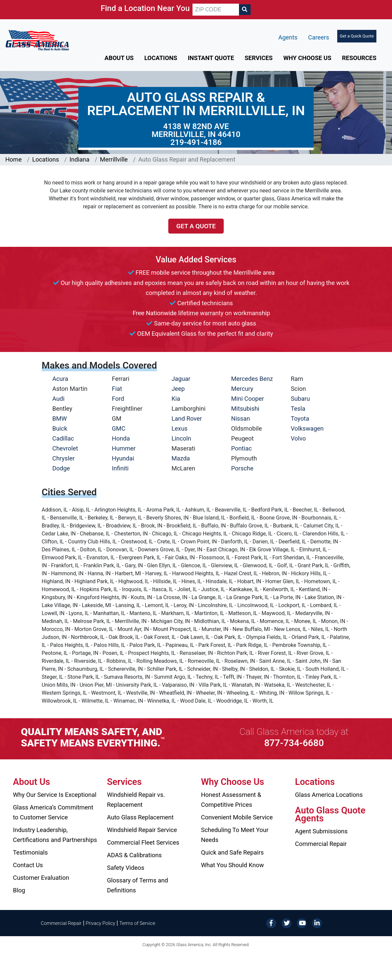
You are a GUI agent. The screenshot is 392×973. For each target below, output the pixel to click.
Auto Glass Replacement (140, 817)
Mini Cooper (247, 398)
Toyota (300, 418)
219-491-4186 (196, 142)
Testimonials (30, 852)
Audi (58, 398)
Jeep (178, 388)
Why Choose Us (307, 57)
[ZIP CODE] (216, 10)
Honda (121, 438)
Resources (359, 57)
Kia (176, 398)
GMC (118, 428)
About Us (119, 57)
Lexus (180, 428)
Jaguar (181, 378)
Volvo (298, 438)
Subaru (300, 398)
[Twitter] (286, 922)
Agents (288, 37)
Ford (118, 398)
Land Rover (187, 418)
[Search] (245, 9)
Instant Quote (211, 57)
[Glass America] (37, 39)
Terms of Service (137, 923)
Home (13, 159)
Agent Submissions (321, 831)
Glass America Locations (329, 794)
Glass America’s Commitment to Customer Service (53, 812)
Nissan (240, 418)
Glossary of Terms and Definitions (137, 885)
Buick (59, 428)
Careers (318, 37)
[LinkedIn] (317, 922)
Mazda (181, 458)
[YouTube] (302, 922)
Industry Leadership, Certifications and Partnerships (55, 834)
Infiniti (120, 468)
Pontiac (241, 448)
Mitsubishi (245, 408)
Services (259, 57)
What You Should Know (232, 865)
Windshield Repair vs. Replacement (136, 799)
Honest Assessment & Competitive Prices (231, 799)
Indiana (79, 159)
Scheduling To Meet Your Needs (235, 834)
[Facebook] (271, 922)
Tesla (298, 408)
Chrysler (63, 458)
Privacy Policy (100, 923)
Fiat (117, 388)
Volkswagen (307, 428)
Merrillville (114, 159)
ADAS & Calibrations (134, 855)
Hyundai (123, 458)
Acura (60, 378)
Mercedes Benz (252, 378)
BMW (59, 418)
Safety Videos (125, 867)
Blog (19, 890)
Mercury (242, 388)
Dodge (61, 468)
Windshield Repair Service (142, 829)
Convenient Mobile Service (237, 817)
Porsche (242, 468)
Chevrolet (65, 448)
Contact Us (28, 865)
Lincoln (181, 438)
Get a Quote (196, 226)
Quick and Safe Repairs (232, 852)
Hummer (124, 448)
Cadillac (63, 438)
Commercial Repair (321, 843)
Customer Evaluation (41, 877)
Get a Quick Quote (357, 36)
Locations (160, 57)
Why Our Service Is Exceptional (54, 794)
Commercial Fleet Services (143, 842)
